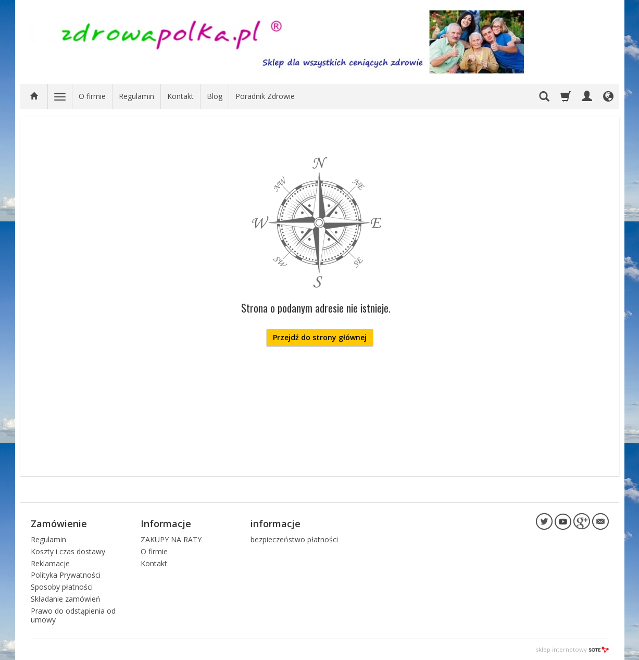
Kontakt (180, 96)
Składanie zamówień (66, 599)
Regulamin (136, 96)
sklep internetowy (572, 649)
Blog (214, 96)
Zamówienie (59, 523)
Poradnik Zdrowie (265, 96)
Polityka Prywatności (66, 575)
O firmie (92, 96)
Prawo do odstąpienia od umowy (73, 615)
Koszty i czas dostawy (68, 551)
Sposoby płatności (62, 587)
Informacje (166, 523)
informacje (275, 523)
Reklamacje (50, 563)
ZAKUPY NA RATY (171, 539)
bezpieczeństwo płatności (294, 539)
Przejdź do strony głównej (320, 337)
